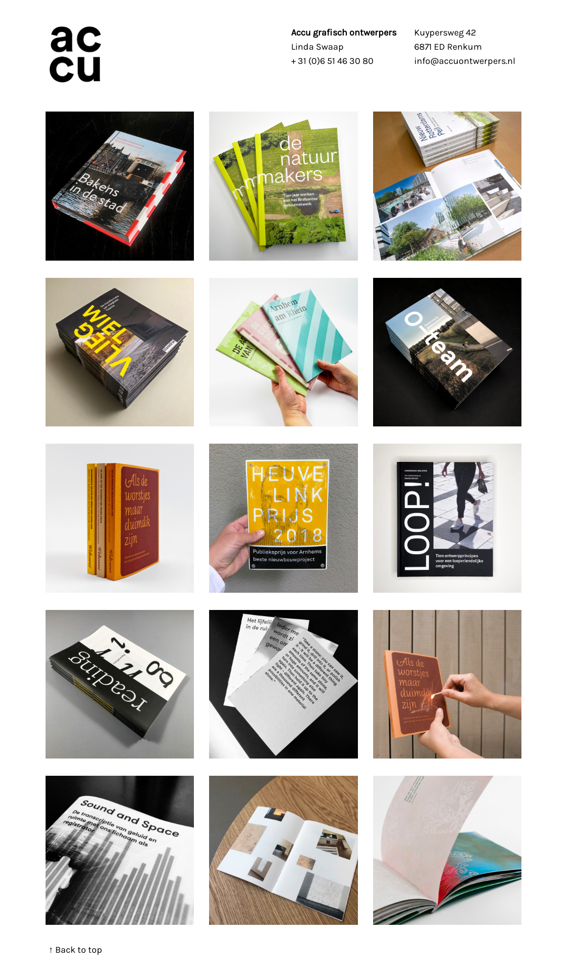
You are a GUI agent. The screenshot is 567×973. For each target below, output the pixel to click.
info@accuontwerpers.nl (464, 60)
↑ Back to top (75, 949)
